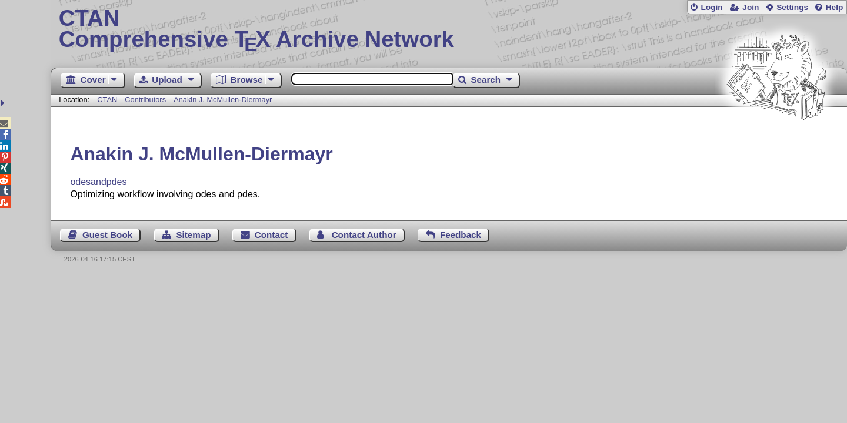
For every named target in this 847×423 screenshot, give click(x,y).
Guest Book (107, 235)
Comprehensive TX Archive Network (449, 29)
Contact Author (364, 235)
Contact (271, 235)
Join (750, 7)
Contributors (145, 99)
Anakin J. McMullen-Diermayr (223, 99)
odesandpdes (98, 182)
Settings (792, 7)
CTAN (107, 99)
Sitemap (193, 235)
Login (711, 7)
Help (834, 7)
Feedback (460, 235)
